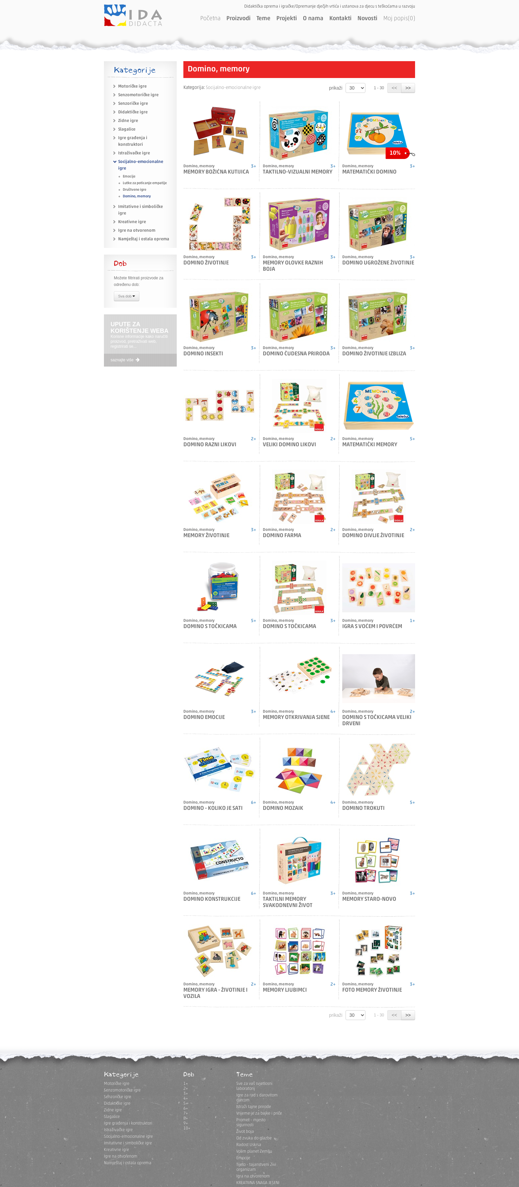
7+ (185, 1113)
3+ (185, 1093)
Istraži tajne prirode (253, 1107)
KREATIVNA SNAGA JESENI (257, 1183)
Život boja (245, 1131)
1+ (185, 1084)
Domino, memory (137, 196)
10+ (186, 1128)
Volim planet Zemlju (254, 1151)
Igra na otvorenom (253, 1176)
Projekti (286, 19)
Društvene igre (134, 190)
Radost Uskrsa (248, 1145)
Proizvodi (238, 19)
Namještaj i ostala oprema (143, 239)
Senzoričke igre (133, 103)
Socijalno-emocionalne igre (128, 1136)
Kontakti (340, 19)
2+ (185, 1089)
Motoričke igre (132, 86)
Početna (210, 19)
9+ (185, 1123)
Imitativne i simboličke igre (128, 1143)
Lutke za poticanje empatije (145, 183)
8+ (185, 1118)
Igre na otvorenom (136, 230)
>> (408, 88)
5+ (185, 1103)
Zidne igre (128, 121)
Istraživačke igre (134, 153)
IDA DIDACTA (133, 15)
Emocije (129, 176)
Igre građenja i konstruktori (128, 1123)
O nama (313, 19)
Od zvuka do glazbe (254, 1138)
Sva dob (126, 296)
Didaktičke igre (133, 112)
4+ (185, 1098)
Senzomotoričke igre (138, 95)
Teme (263, 19)
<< (394, 88)
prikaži (335, 88)
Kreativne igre (132, 222)
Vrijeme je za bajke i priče (259, 1113)
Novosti (367, 19)
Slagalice (126, 129)
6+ (185, 1108)
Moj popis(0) (399, 19)
